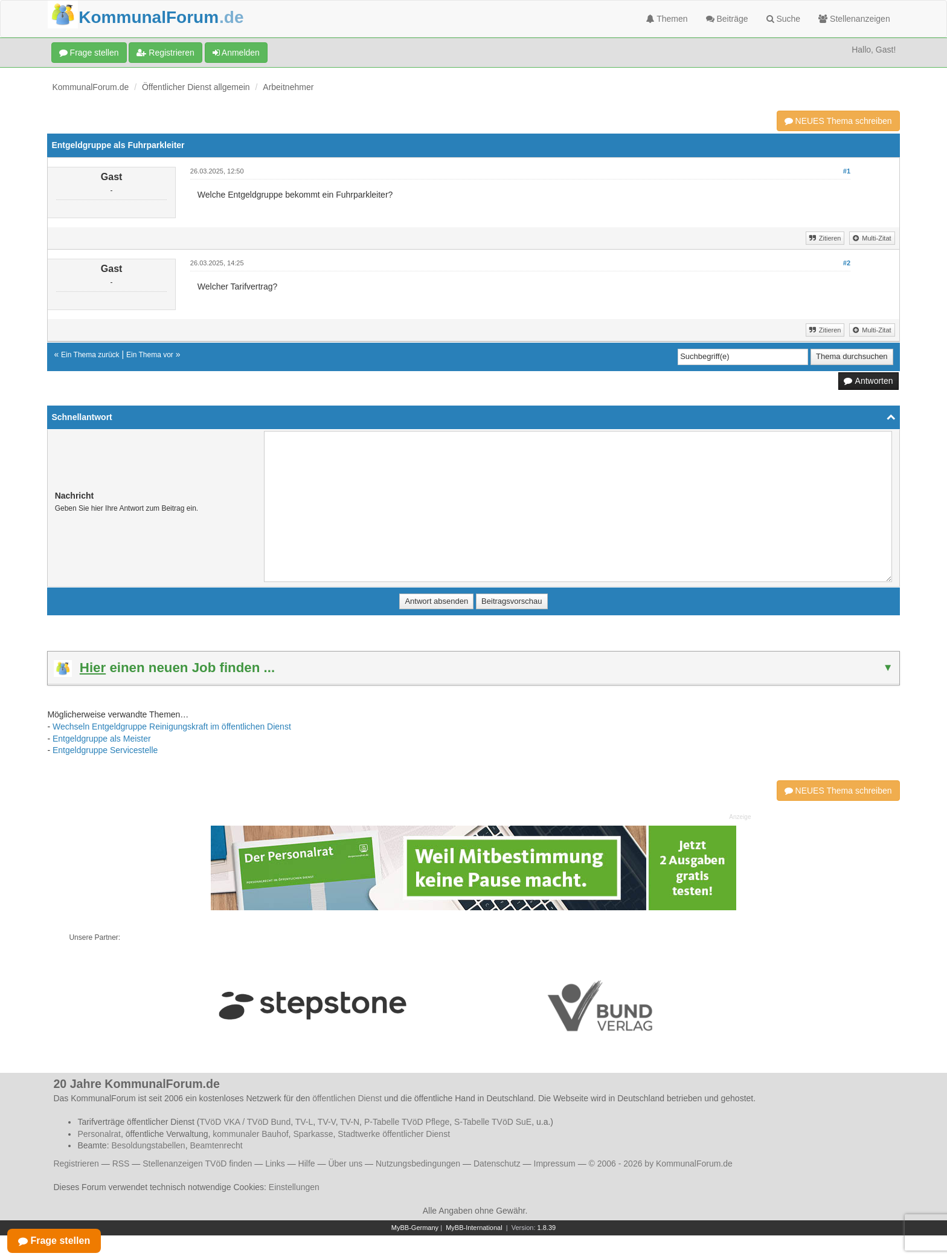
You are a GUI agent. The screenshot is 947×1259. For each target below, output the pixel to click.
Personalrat (99, 1134)
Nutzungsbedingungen (418, 1163)
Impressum (555, 1163)
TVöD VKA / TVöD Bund (245, 1122)
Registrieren (165, 52)
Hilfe (306, 1163)
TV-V (327, 1122)
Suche (783, 19)
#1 (846, 171)
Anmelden (236, 52)
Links (275, 1163)
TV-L (304, 1122)
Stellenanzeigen (854, 19)
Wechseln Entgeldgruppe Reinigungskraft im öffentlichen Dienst (172, 726)
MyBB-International (474, 1227)
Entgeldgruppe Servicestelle (105, 750)
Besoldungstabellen (148, 1145)
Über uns (345, 1163)
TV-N (349, 1122)
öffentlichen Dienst (347, 1098)
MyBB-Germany (414, 1227)
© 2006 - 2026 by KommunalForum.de (661, 1163)
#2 (846, 263)
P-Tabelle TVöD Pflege (406, 1122)
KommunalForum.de (90, 87)
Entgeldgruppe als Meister (102, 738)
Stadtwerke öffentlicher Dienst (394, 1134)
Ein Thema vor (149, 355)
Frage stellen (89, 52)
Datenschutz (497, 1163)
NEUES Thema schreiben (838, 121)
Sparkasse (313, 1134)
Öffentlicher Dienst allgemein (196, 87)
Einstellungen (294, 1187)
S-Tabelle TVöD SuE (492, 1122)
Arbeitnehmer (288, 87)
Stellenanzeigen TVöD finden (197, 1163)
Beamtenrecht (216, 1145)
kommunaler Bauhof (250, 1134)
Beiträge (727, 19)
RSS (121, 1163)
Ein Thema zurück (90, 355)
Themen (667, 19)
